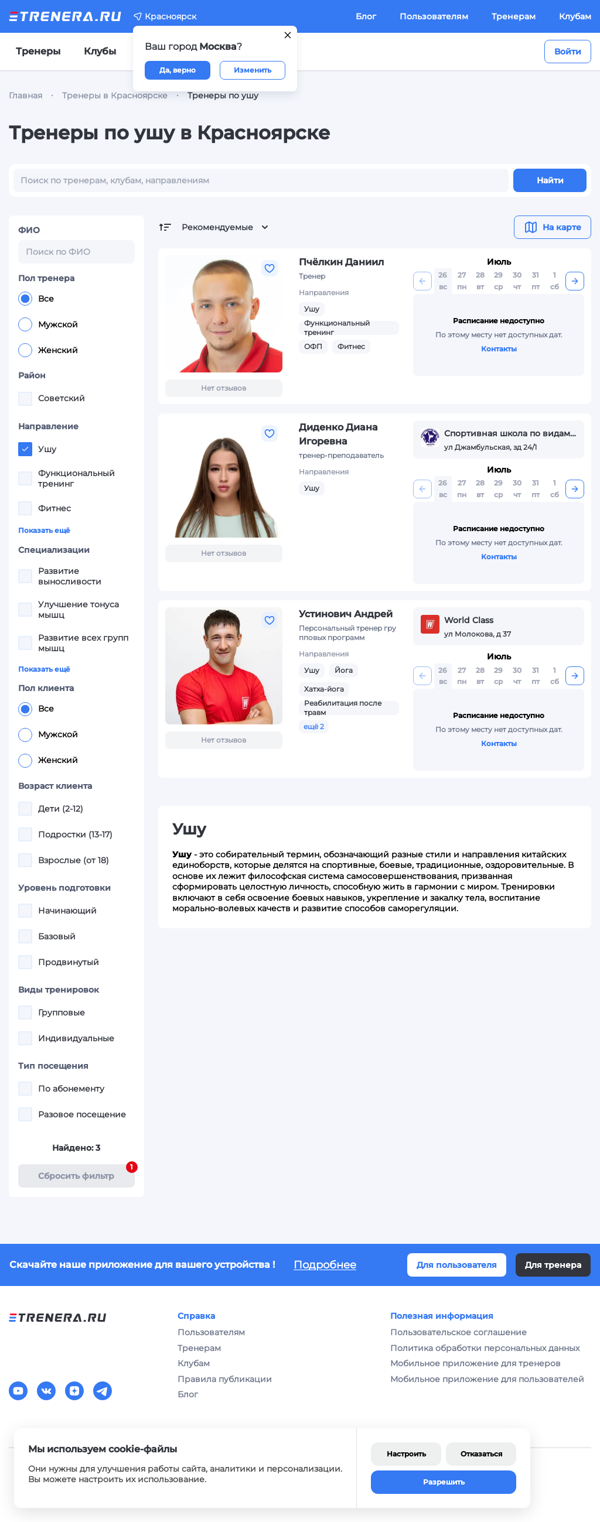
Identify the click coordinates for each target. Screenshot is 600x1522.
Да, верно (177, 70)
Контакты (499, 348)
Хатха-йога (324, 689)
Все (36, 299)
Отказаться (481, 1453)
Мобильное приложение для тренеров (475, 1363)
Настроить (406, 1453)
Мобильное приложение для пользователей (487, 1379)
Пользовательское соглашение (458, 1332)
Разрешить (444, 1481)
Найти (550, 180)
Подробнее (325, 1264)
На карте (552, 227)
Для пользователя (457, 1265)
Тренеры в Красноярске (115, 95)
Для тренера (553, 1265)
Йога (344, 670)
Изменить (252, 70)
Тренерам (514, 16)
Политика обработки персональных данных (484, 1348)
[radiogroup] (76, 324)
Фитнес (351, 346)
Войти (567, 51)
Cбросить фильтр (86, 1172)
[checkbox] (25, 399)
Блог (366, 16)
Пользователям (434, 16)
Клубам (575, 16)
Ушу (311, 309)
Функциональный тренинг (337, 328)
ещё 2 (314, 726)
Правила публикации (225, 1379)
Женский (48, 350)
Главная (25, 95)
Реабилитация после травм (342, 708)
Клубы (100, 51)
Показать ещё (44, 530)
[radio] (25, 299)
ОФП (313, 346)
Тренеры (38, 51)
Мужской (48, 324)
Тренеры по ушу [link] (223, 95)
